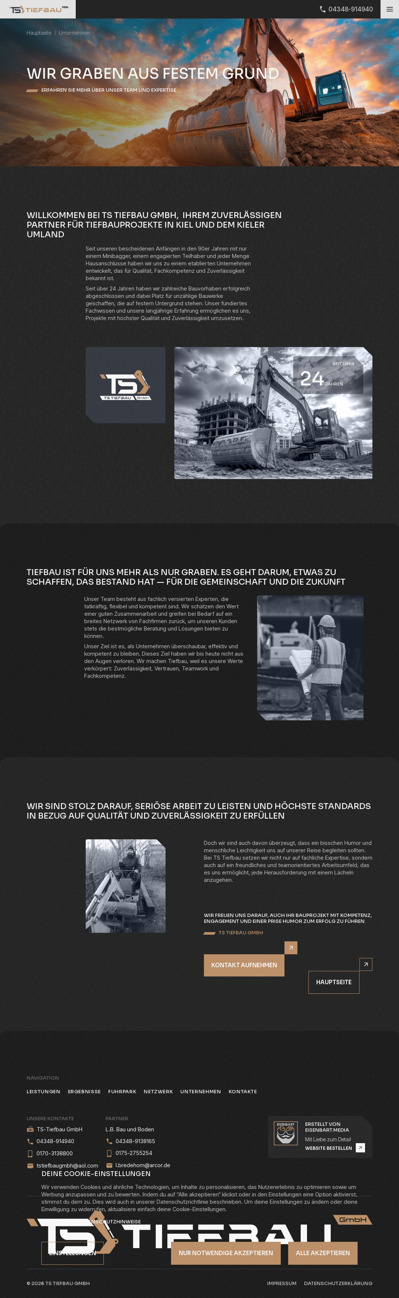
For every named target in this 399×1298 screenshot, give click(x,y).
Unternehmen (200, 1091)
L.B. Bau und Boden (130, 1129)
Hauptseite (39, 33)
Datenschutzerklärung (338, 1283)
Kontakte (243, 1091)
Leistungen (44, 1091)
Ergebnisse (84, 1091)
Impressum (282, 1283)
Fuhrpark (122, 1091)
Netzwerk (158, 1091)
